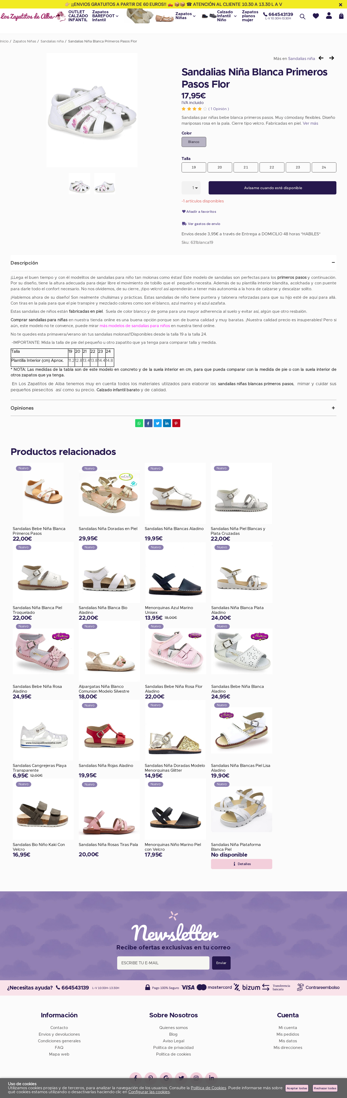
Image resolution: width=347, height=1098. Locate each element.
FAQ (59, 1047)
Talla (186, 159)
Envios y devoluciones (59, 1034)
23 (298, 167)
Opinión (219, 109)
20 (220, 167)
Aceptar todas (297, 1088)
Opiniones (22, 408)
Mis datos (288, 1040)
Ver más (310, 123)
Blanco (193, 142)
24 (324, 167)
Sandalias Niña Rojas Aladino (106, 766)
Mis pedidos (287, 1034)
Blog (173, 1034)
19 (194, 167)
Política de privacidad (173, 1047)
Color (187, 133)
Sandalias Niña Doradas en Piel (108, 529)
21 (246, 167)
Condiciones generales (59, 1040)
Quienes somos (173, 1027)
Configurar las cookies (149, 1092)
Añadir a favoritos (199, 211)
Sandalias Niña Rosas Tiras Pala (108, 845)
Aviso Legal (173, 1040)
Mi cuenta (288, 1027)
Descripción (24, 263)
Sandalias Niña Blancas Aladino (174, 529)
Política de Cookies (208, 1088)
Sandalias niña (301, 59)
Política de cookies (173, 1054)
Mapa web (59, 1054)
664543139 (72, 987)
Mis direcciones (288, 1047)
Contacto (59, 1027)
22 (272, 167)
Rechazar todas (325, 1088)
